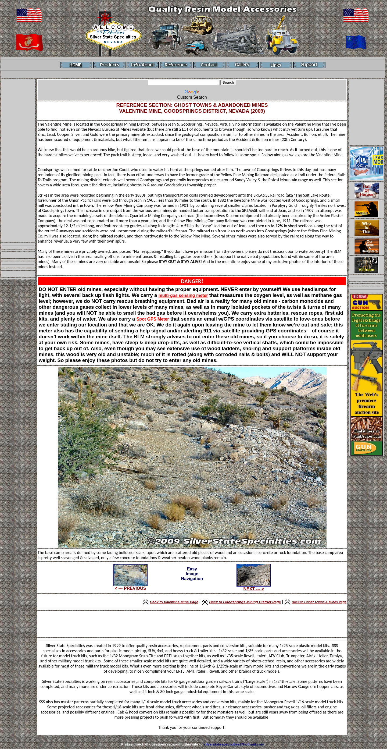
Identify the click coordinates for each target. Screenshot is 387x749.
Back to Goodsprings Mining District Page (245, 602)
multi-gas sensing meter (183, 295)
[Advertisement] (18, 160)
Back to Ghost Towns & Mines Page (319, 602)
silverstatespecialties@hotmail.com (234, 744)
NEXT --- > (253, 589)
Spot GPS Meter (153, 319)
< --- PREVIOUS (130, 588)
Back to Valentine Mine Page (174, 602)
